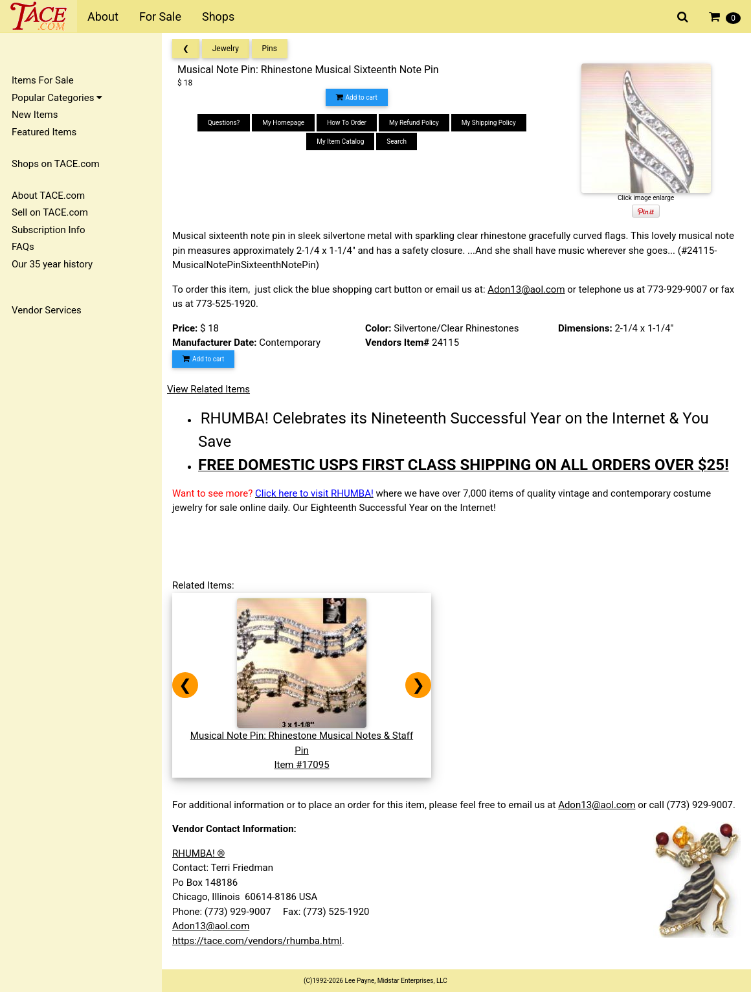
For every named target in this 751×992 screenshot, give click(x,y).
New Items (35, 114)
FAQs (23, 247)
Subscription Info (48, 230)
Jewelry (225, 48)
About (102, 16)
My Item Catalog (340, 141)
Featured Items (44, 132)
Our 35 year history (52, 264)
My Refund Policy (414, 122)
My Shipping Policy (489, 122)
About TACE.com (48, 195)
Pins (269, 48)
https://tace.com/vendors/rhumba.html (257, 941)
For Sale (160, 16)
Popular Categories (57, 98)
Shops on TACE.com (56, 164)
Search (397, 141)
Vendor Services (47, 310)
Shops (218, 16)
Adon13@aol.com (526, 289)
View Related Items (208, 389)
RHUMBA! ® (198, 853)
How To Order (346, 122)
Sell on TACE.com (50, 212)
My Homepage (283, 122)
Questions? (224, 122)
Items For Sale (43, 80)
